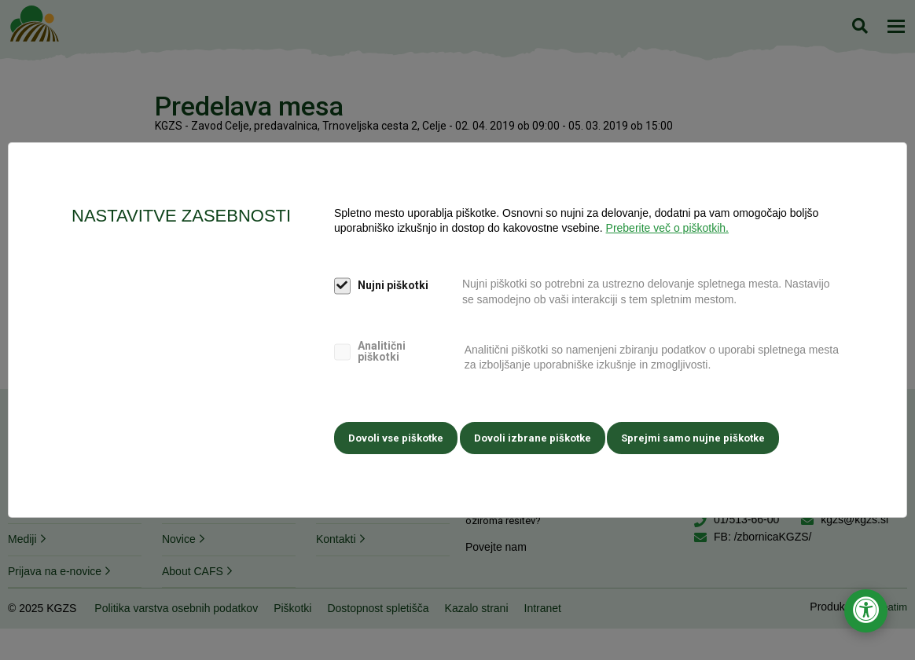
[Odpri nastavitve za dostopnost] (865, 610)
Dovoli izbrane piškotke (538, 436)
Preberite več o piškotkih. (667, 231)
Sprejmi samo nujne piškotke (705, 436)
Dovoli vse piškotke (395, 436)
